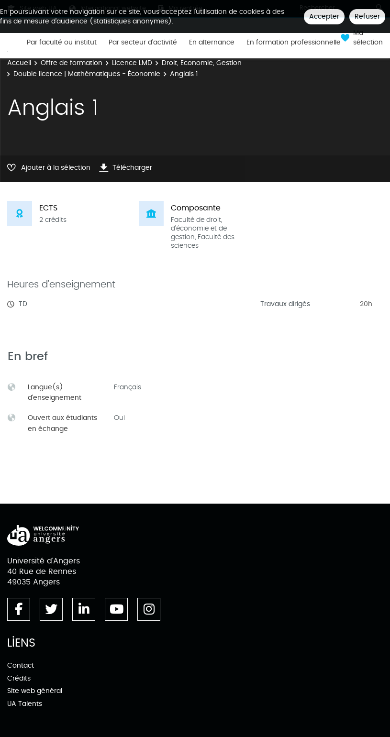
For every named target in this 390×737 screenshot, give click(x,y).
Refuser (367, 16)
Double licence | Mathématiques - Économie (86, 74)
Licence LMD (132, 63)
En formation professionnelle (293, 42)
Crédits (19, 678)
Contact (20, 665)
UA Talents (24, 704)
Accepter (324, 16)
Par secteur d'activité (143, 42)
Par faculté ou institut (62, 42)
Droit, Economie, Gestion (202, 63)
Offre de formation (71, 63)
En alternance (211, 42)
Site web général (34, 691)
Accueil (19, 63)
